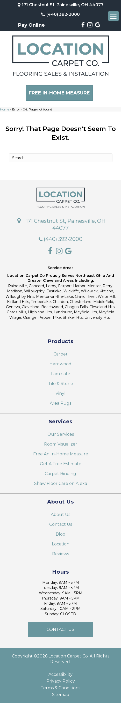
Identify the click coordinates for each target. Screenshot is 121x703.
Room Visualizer (60, 443)
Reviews (60, 553)
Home (4, 109)
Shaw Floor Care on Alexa (60, 483)
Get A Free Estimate (60, 463)
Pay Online (31, 25)
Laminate (60, 373)
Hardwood (60, 363)
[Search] (60, 157)
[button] (60, 629)
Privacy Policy (60, 681)
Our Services (60, 434)
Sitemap (60, 694)
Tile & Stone (60, 383)
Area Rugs (60, 403)
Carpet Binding (60, 473)
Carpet (60, 353)
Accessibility (60, 674)
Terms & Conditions (60, 688)
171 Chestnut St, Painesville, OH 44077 (62, 4)
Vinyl (60, 393)
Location (60, 543)
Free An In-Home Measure (60, 453)
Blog (61, 533)
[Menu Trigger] (113, 16)
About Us (60, 514)
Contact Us (60, 524)
